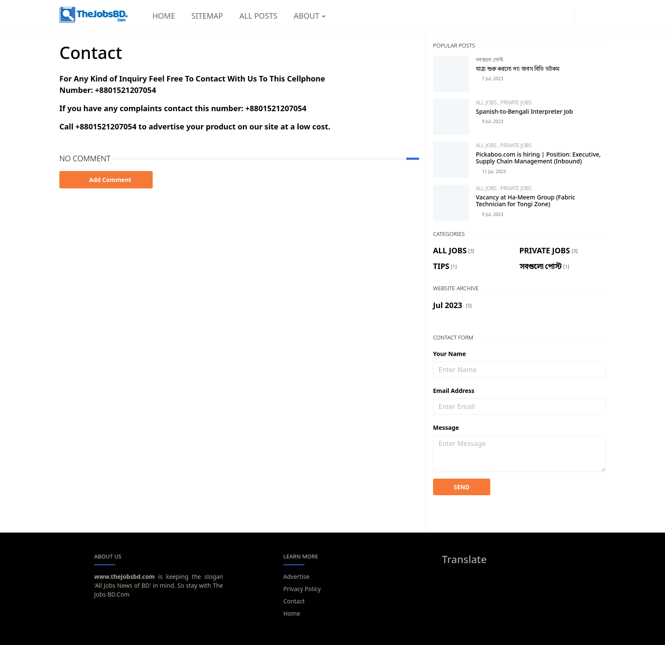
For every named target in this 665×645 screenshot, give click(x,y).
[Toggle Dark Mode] (583, 15)
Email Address (454, 391)
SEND (461, 487)
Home (291, 613)
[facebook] (551, 16)
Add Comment (106, 180)
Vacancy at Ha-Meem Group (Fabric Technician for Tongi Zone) (525, 200)
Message (446, 427)
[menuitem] (163, 16)
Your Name (449, 354)
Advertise (296, 576)
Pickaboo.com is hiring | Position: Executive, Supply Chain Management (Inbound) (538, 157)
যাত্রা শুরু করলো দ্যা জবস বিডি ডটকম (517, 68)
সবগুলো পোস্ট (489, 59)
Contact (294, 601)
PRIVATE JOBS (515, 102)
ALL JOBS (487, 102)
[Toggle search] (598, 16)
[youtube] (565, 16)
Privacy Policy (302, 589)
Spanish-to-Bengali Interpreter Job (524, 111)
